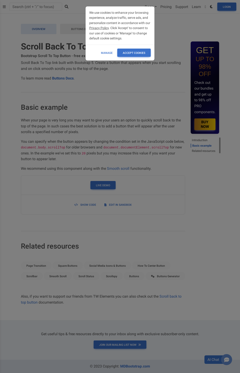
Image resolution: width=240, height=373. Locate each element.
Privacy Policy (99, 28)
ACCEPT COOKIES (134, 53)
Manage (107, 53)
